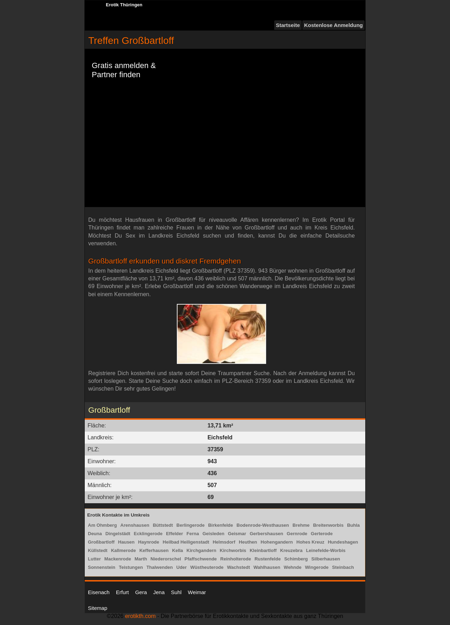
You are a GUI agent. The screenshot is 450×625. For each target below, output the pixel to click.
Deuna (95, 533)
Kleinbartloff (263, 550)
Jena (159, 592)
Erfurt (122, 592)
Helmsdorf (224, 542)
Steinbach (343, 567)
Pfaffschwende (201, 558)
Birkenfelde (220, 525)
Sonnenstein (101, 567)
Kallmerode (123, 550)
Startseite (288, 25)
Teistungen (131, 567)
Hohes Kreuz (310, 542)
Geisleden (213, 533)
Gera (141, 592)
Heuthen (248, 542)
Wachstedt (238, 567)
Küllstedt (98, 550)
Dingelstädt (117, 533)
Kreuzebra (291, 550)
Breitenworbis (328, 525)
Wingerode (316, 567)
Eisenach (99, 592)
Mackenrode (117, 558)
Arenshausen (134, 525)
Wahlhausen (266, 567)
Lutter (94, 558)
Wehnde (292, 567)
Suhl (176, 592)
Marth (141, 558)
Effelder (174, 533)
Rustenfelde (268, 558)
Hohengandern (277, 542)
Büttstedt (163, 525)
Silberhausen (325, 558)
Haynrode (148, 542)
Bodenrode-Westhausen (263, 525)
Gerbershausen (266, 533)
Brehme (300, 525)
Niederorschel (165, 558)
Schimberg (296, 558)
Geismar (237, 533)
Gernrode (297, 533)
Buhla (353, 525)
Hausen (126, 542)
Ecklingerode (148, 533)
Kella (177, 550)
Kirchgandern (202, 550)
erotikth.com (140, 616)
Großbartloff (101, 542)
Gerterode (322, 533)
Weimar (197, 592)
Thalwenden (159, 567)
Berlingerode (190, 525)
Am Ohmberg (102, 525)
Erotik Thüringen (124, 4)
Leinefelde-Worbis (325, 550)
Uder (181, 567)
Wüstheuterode (207, 567)
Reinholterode (235, 558)
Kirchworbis (233, 550)
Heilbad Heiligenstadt (186, 542)
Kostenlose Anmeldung (333, 25)
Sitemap (97, 608)
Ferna (193, 533)
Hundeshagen (343, 542)
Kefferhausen (153, 550)
